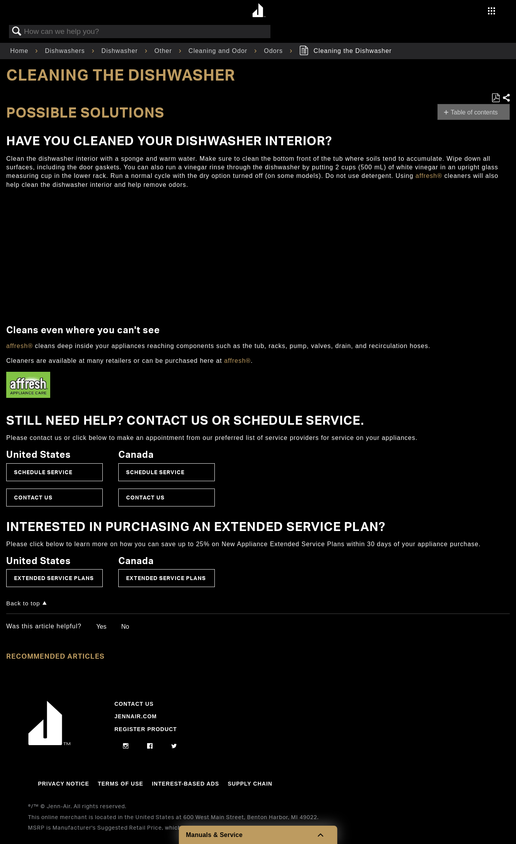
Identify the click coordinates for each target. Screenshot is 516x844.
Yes (101, 626)
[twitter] (174, 746)
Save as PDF (495, 98)
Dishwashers (66, 50)
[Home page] (259, 10)
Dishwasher (121, 50)
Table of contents (474, 112)
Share (506, 98)
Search (17, 31)
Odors (274, 50)
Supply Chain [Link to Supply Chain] (250, 784)
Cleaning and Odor (218, 50)
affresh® (429, 175)
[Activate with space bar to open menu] (491, 12)
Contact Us (33, 497)
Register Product (145, 729)
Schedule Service (43, 472)
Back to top (23, 603)
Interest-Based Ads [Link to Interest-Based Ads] (185, 784)
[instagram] (126, 746)
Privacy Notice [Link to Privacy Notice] (63, 784)
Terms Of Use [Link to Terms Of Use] (120, 784)
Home (20, 50)
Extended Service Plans (54, 578)
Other (164, 50)
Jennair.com (135, 716)
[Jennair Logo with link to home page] (49, 743)
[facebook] (150, 746)
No (125, 626)
